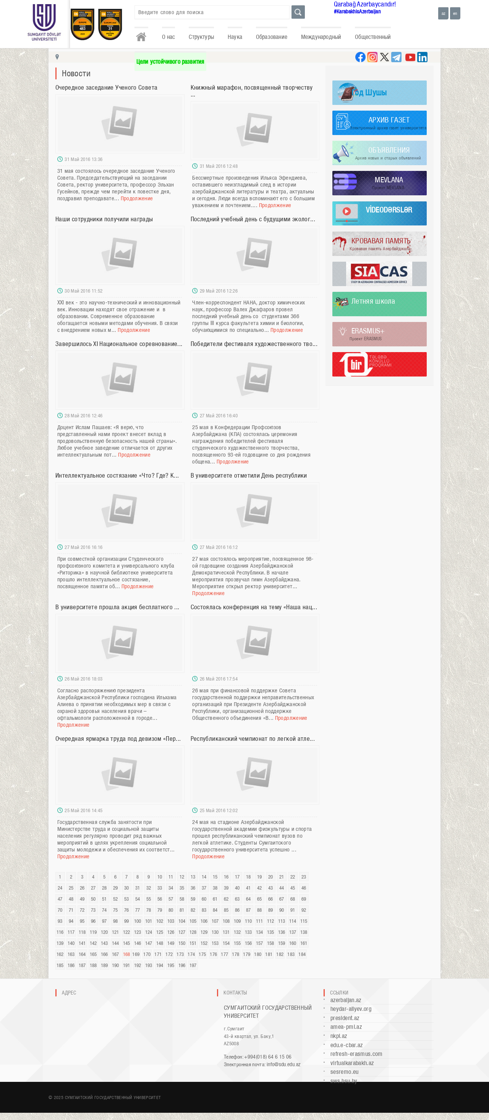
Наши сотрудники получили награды (104, 219)
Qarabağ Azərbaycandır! (365, 4)
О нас (168, 36)
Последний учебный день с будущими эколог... (253, 219)
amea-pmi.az (346, 1026)
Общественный (373, 36)
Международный (321, 36)
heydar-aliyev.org (350, 1008)
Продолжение (137, 198)
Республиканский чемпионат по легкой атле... (253, 738)
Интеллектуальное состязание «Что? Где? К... (117, 475)
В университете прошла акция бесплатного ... (117, 607)
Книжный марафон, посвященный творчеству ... (252, 91)
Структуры (201, 36)
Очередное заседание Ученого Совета (106, 87)
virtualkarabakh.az (352, 1063)
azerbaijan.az (345, 1000)
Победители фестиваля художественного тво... (254, 344)
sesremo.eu (344, 1071)
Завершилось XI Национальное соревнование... (118, 344)
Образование (271, 36)
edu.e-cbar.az (346, 1045)
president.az (344, 1018)
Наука (235, 36)
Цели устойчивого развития (170, 61)
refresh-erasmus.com (356, 1053)
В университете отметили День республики (249, 475)
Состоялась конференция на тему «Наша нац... (254, 607)
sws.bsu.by (344, 1081)
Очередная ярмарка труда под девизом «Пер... (118, 738)
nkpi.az (338, 1036)
